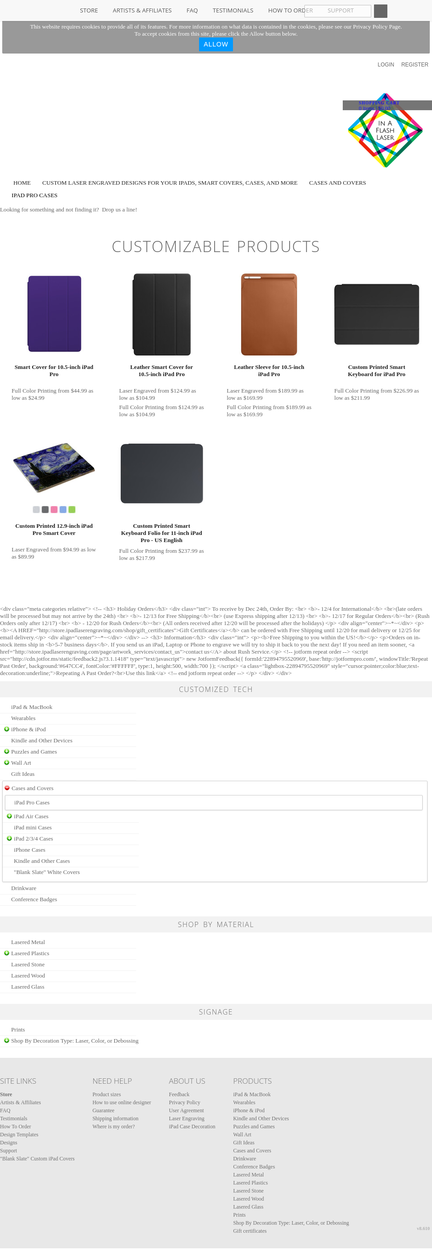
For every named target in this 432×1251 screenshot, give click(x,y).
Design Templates (19, 1134)
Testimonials (233, 10)
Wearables (23, 718)
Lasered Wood (28, 975)
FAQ (192, 10)
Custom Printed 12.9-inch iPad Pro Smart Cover (54, 529)
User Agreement (186, 1110)
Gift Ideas (22, 773)
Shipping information (115, 1118)
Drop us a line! (119, 209)
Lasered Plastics (30, 953)
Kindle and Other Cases (42, 860)
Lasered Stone (28, 964)
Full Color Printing (34, 390)
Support (8, 1150)
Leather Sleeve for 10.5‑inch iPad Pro (269, 370)
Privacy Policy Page (376, 26)
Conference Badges (34, 899)
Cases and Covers (337, 182)
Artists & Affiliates (142, 10)
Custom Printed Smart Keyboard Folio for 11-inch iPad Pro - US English (161, 532)
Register (414, 65)
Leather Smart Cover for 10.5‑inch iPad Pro (161, 370)
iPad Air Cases (31, 816)
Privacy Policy (184, 1102)
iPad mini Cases (33, 827)
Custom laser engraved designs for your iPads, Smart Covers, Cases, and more (170, 182)
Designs (8, 1142)
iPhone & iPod (28, 729)
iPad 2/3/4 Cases (33, 838)
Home (22, 182)
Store (89, 10)
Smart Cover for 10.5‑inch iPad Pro (54, 370)
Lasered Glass (27, 986)
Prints (18, 1029)
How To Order (290, 10)
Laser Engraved (137, 390)
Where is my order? (113, 1126)
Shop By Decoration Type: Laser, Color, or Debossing (74, 1040)
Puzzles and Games (34, 751)
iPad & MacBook (31, 707)
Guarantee (103, 1110)
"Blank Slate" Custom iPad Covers (37, 1159)
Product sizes (106, 1094)
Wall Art (21, 762)
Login (386, 65)
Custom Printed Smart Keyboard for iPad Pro (377, 370)
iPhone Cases (30, 849)
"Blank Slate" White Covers (47, 872)
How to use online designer (121, 1102)
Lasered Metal (28, 942)
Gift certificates (249, 1231)
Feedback (179, 1094)
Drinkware (23, 888)
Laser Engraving (186, 1118)
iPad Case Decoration (192, 1126)
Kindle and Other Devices (41, 740)
